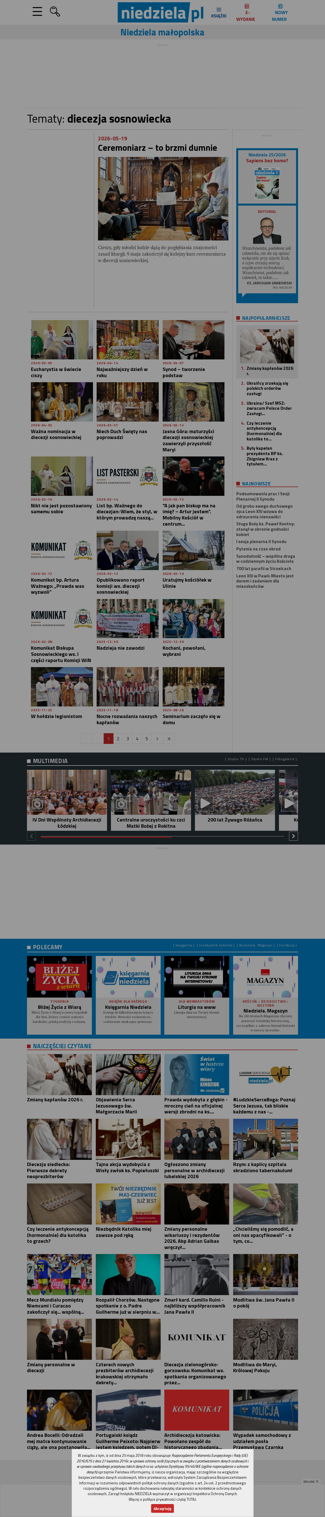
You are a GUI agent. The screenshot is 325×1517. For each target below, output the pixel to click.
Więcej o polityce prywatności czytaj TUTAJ (162, 1499)
